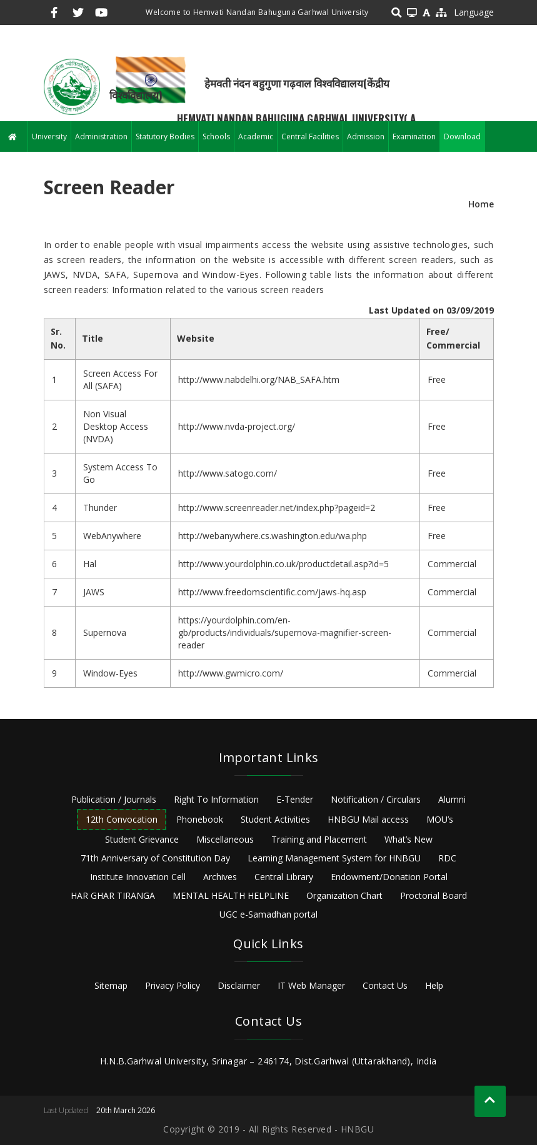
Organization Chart (344, 895)
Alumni (452, 799)
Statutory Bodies (165, 136)
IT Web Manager (311, 985)
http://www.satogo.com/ (227, 473)
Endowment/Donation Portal (389, 877)
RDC (447, 858)
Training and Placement (319, 839)
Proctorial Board (433, 895)
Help (434, 985)
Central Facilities (310, 136)
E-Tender (294, 799)
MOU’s (439, 819)
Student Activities (275, 819)
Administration (101, 136)
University (49, 136)
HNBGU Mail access (368, 819)
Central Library (283, 877)
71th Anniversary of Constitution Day (155, 858)
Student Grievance (142, 839)
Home (481, 204)
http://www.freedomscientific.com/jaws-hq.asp (272, 592)
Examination (414, 136)
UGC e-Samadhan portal (268, 914)
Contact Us (385, 985)
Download (462, 136)
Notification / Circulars (376, 799)
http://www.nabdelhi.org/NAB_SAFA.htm (258, 379)
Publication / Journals (113, 799)
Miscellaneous (225, 839)
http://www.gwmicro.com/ (230, 673)
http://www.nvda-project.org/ (236, 426)
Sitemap (111, 985)
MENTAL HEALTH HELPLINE (231, 895)
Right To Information (216, 799)
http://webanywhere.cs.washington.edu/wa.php (272, 536)
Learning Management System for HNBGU (334, 858)
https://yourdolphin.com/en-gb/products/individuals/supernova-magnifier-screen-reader (284, 632)
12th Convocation (122, 819)
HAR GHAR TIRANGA (113, 895)
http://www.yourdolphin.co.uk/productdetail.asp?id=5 (283, 564)
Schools (216, 136)
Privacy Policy (172, 985)
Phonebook (199, 819)
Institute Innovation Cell (138, 877)
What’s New (408, 839)
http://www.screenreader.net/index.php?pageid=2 (276, 507)
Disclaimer (239, 985)
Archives (220, 877)
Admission (365, 136)
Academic (255, 136)
